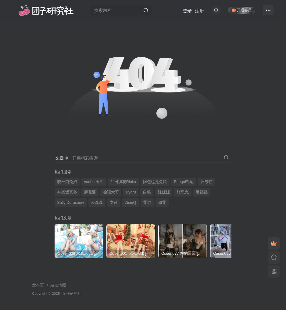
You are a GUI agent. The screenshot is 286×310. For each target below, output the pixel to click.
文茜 (114, 202)
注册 (199, 10)
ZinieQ (130, 202)
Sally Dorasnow (70, 202)
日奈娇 (207, 182)
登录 (187, 10)
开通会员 (242, 10)
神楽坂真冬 (67, 192)
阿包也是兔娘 (155, 182)
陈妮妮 (164, 192)
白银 (147, 192)
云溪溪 (97, 202)
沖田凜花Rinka (123, 182)
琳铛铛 (202, 192)
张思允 (183, 192)
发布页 (38, 285)
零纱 (147, 202)
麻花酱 (90, 192)
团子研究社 (72, 293)
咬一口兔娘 (67, 182)
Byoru (131, 192)
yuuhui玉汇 (93, 182)
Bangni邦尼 (184, 182)
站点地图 (58, 285)
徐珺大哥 (111, 192)
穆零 (162, 202)
